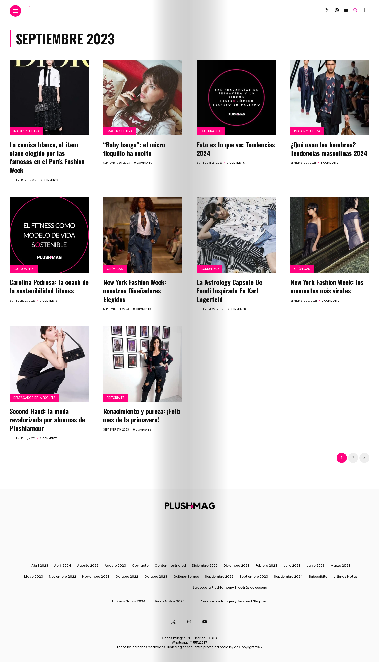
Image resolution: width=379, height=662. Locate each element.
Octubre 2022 (126, 576)
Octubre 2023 (155, 576)
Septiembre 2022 (219, 576)
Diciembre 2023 (236, 565)
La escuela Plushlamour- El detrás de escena (230, 587)
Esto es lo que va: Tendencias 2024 (236, 149)
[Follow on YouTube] (346, 10)
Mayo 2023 (33, 576)
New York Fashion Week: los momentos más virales (327, 286)
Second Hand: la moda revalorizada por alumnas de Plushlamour (47, 419)
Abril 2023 (39, 565)
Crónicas (115, 269)
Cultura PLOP (210, 131)
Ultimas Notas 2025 (167, 601)
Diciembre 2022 (205, 565)
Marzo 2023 (340, 565)
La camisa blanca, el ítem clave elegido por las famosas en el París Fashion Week (47, 157)
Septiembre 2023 (253, 576)
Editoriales (116, 397)
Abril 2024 (62, 565)
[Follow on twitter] (327, 10)
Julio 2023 (291, 565)
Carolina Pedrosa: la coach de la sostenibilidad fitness (49, 286)
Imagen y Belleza (26, 131)
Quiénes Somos (186, 576)
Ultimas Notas (345, 576)
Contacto (140, 565)
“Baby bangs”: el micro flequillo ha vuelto (134, 149)
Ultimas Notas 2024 (128, 601)
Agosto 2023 (115, 565)
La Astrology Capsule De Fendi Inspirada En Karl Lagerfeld (229, 290)
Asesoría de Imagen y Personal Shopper (233, 601)
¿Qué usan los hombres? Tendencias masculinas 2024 (329, 149)
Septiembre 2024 (288, 576)
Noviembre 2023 (95, 576)
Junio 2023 (315, 565)
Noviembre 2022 (62, 576)
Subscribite (318, 576)
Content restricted (170, 565)
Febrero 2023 (266, 565)
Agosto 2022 (87, 565)
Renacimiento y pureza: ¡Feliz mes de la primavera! (142, 415)
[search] (355, 10)
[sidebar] (364, 10)
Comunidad (209, 269)
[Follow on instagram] (337, 10)
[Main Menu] (15, 11)
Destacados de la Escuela (34, 397)
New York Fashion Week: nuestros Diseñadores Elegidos (134, 290)
